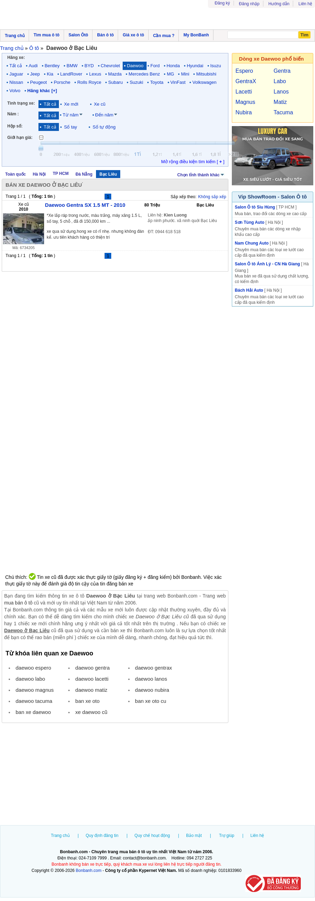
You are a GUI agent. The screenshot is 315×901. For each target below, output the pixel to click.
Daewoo (135, 65)
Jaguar (16, 74)
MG (170, 74)
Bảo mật (194, 835)
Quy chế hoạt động (152, 835)
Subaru (115, 82)
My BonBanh (196, 35)
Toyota (156, 82)
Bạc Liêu (108, 174)
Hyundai (195, 65)
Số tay (70, 127)
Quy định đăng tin (102, 835)
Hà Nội (39, 174)
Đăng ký (222, 3)
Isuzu (215, 65)
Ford (155, 65)
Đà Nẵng (84, 174)
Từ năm (71, 114)
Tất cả (15, 65)
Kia (50, 74)
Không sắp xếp (212, 196)
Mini (185, 74)
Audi (33, 65)
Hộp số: (15, 126)
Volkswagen (204, 82)
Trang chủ (60, 835)
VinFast (178, 82)
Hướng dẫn (279, 3)
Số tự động (104, 127)
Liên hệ (305, 3)
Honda (173, 65)
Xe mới (71, 104)
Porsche (62, 82)
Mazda (115, 74)
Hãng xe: (16, 57)
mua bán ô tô (18, 603)
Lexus (95, 74)
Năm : (13, 114)
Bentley (52, 65)
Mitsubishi (206, 74)
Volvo (14, 90)
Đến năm (104, 114)
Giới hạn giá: (20, 137)
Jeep (35, 74)
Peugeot (38, 82)
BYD (89, 65)
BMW (72, 65)
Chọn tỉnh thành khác (201, 174)
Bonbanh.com (89, 870)
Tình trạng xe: (21, 103)
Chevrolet (110, 65)
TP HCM (61, 173)
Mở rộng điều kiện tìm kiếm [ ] (193, 161)
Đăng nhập (249, 3)
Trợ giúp (226, 835)
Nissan (16, 82)
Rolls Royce (89, 82)
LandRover (71, 74)
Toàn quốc (15, 174)
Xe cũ (99, 104)
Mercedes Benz (144, 74)
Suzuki (136, 82)
